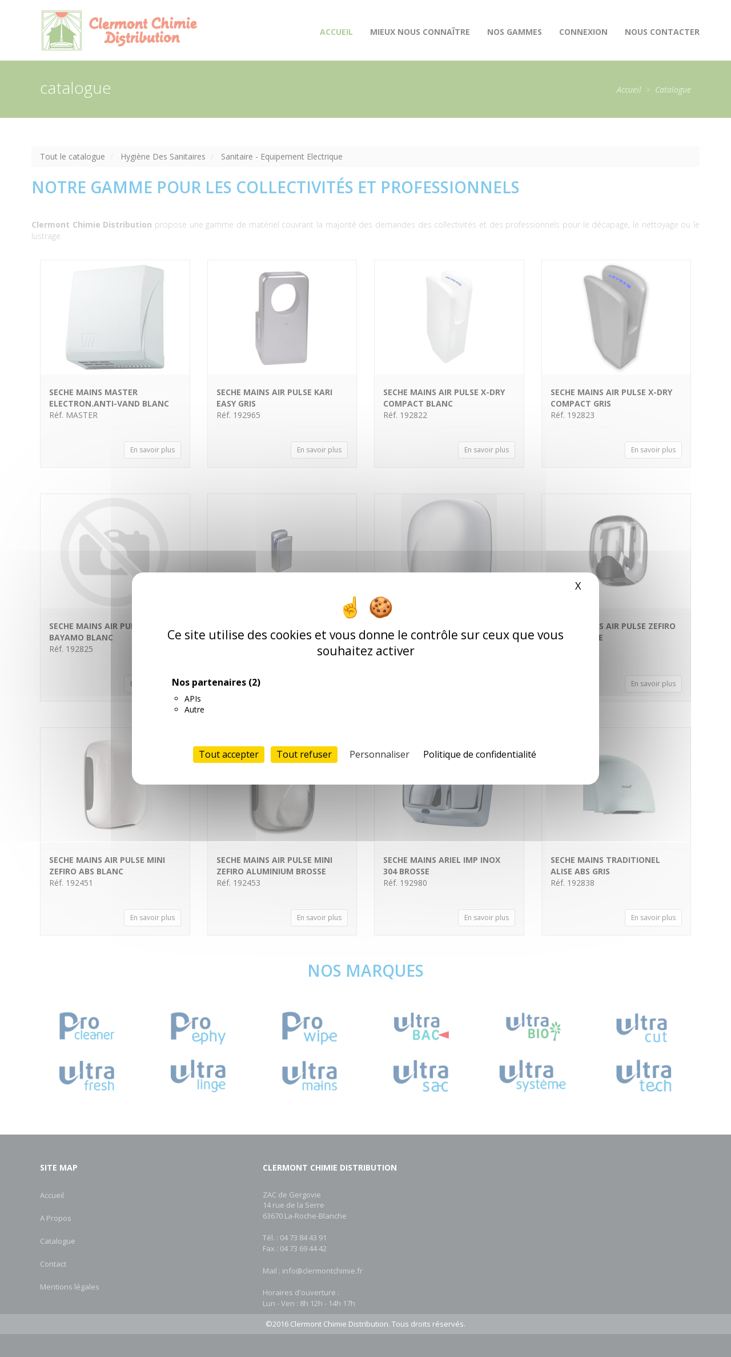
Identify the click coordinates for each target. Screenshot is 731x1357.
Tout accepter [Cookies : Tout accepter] (229, 754)
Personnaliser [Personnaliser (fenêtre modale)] (379, 754)
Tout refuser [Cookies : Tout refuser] (304, 754)
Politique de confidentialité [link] (479, 754)
